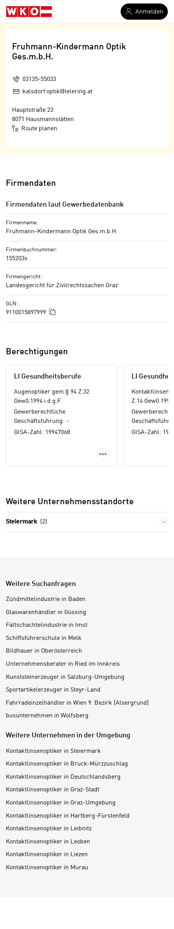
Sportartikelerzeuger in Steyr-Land (53, 690)
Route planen (34, 128)
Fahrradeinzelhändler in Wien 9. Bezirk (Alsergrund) (77, 703)
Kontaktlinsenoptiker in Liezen (47, 855)
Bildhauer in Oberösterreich (44, 651)
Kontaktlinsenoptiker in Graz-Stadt (52, 790)
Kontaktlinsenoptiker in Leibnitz (49, 829)
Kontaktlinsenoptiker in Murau (47, 868)
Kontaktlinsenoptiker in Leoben (48, 842)
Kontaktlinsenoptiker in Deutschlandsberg (63, 777)
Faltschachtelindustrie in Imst (46, 625)
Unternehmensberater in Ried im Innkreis (63, 664)
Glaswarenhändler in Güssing (46, 612)
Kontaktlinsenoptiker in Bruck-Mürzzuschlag (67, 764)
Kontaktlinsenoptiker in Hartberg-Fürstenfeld (68, 816)
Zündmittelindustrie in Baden (45, 599)
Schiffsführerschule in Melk (44, 638)
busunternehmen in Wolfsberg (47, 716)
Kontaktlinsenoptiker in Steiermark (53, 751)
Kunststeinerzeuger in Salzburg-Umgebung (65, 677)
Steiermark (26, 522)
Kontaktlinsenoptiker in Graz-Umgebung (61, 803)
